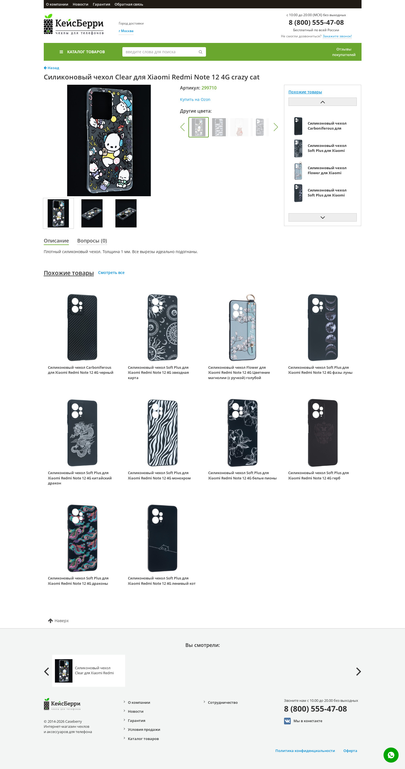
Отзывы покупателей (344, 52)
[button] (182, 127)
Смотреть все (111, 272)
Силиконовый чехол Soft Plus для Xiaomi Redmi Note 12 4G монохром (159, 475)
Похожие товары (69, 273)
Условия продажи (144, 729)
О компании (57, 4)
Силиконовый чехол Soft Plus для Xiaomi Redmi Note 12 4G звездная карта (158, 372)
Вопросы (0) (92, 240)
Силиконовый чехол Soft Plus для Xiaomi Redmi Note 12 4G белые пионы (242, 475)
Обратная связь (129, 4)
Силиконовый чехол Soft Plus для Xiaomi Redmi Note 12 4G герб (318, 475)
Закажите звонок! (337, 36)
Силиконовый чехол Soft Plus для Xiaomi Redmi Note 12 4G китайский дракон (80, 478)
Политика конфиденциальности (305, 750)
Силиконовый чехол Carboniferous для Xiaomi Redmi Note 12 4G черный (80, 370)
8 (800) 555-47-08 (316, 22)
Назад (51, 67)
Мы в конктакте (303, 721)
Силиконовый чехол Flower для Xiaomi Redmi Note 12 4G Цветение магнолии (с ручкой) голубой (239, 372)
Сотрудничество (223, 702)
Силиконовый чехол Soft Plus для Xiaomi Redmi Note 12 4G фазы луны (320, 370)
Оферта (350, 750)
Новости (80, 4)
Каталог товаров (82, 51)
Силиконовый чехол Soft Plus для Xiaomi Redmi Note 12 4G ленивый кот (162, 581)
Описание (56, 240)
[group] (198, 127)
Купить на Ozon (195, 99)
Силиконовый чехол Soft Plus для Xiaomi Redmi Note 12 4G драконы (78, 581)
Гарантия (101, 4)
